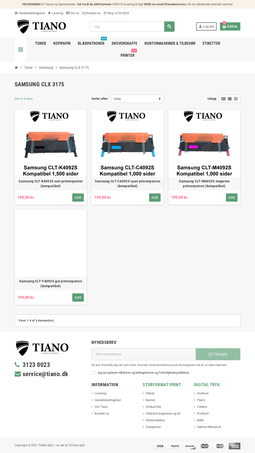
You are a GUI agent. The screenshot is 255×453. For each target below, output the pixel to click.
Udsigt (211, 98)
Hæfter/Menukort (209, 427)
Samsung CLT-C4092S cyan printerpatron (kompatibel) (127, 183)
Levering (55, 13)
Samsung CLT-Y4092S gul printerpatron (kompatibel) (50, 283)
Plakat (150, 393)
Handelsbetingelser (30, 13)
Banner (150, 400)
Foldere (202, 407)
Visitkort (202, 393)
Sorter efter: (100, 98)
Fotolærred (153, 427)
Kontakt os (91, 13)
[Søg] (132, 26)
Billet (200, 420)
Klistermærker (155, 420)
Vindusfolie (153, 407)
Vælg (117, 98)
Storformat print (162, 384)
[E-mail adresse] (143, 354)
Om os (72, 13)
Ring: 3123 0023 (116, 13)
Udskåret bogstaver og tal (163, 413)
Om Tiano (101, 407)
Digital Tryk (207, 384)
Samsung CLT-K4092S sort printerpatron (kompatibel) (50, 183)
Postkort (203, 413)
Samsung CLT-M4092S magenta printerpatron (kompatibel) (204, 183)
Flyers (201, 400)
